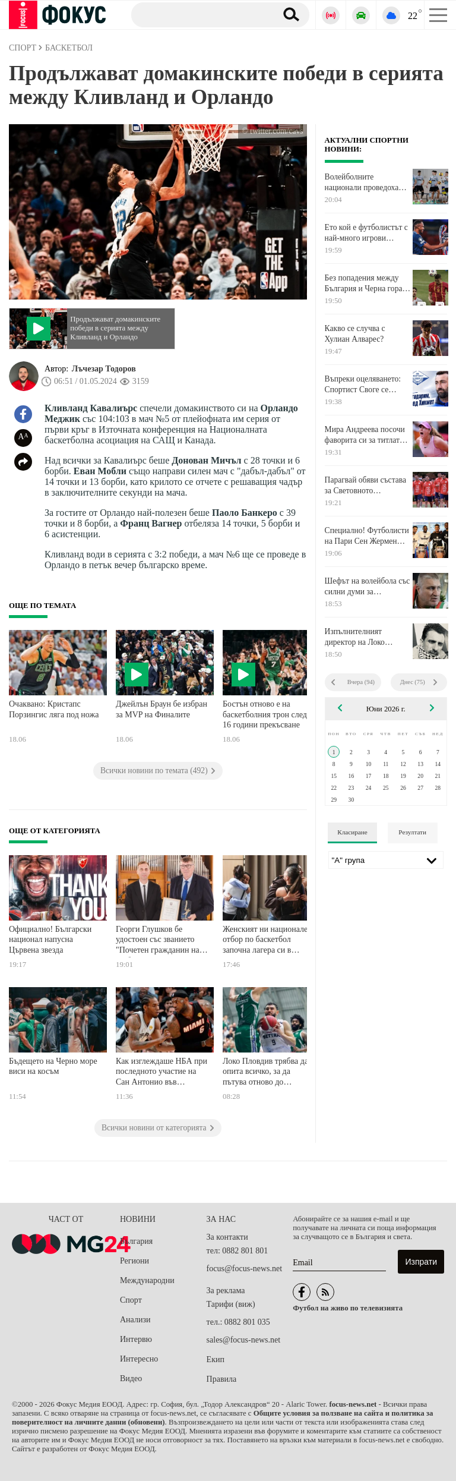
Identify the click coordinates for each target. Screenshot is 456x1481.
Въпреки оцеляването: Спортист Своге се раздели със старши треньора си (363, 384)
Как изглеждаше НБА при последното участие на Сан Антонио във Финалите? (161, 1073)
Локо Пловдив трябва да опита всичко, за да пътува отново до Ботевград (265, 1073)
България (136, 1241)
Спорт (131, 1300)
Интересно (139, 1358)
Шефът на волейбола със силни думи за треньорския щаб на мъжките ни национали (367, 586)
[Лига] (386, 860)
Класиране (352, 832)
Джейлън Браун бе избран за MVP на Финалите (161, 709)
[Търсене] (199, 14)
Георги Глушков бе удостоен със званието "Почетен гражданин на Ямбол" (158, 941)
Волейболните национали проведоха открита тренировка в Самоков (362, 182)
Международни (147, 1280)
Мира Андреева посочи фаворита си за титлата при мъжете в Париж (365, 435)
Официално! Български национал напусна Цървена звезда (50, 939)
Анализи (135, 1319)
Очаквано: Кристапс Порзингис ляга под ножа (54, 709)
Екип (215, 1359)
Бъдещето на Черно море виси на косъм (53, 1066)
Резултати (412, 832)
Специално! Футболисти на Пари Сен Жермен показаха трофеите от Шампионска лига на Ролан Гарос (367, 536)
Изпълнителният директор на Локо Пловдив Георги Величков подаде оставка (355, 637)
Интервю (136, 1339)
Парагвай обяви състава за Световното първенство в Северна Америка (365, 485)
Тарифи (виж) (231, 1304)
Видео (131, 1378)
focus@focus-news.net (245, 1268)
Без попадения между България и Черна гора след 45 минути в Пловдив (364, 283)
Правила (222, 1379)
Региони (134, 1260)
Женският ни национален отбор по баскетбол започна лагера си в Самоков (267, 941)
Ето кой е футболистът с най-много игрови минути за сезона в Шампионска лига (366, 233)
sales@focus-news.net (243, 1339)
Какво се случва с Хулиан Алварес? (355, 334)
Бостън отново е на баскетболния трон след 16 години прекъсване (265, 714)
